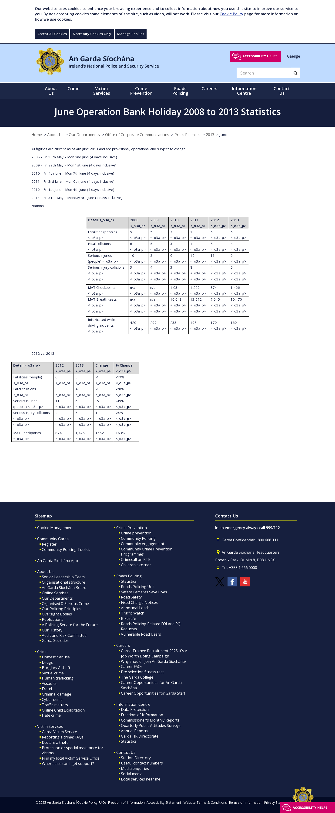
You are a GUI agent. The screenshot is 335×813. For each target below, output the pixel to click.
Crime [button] (73, 88)
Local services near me (140, 779)
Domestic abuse (56, 657)
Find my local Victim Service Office (71, 758)
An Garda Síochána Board (64, 587)
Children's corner (136, 564)
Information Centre (133, 704)
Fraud (47, 688)
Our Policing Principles (61, 608)
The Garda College (137, 677)
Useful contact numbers (142, 763)
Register (49, 544)
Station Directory (136, 757)
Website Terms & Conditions (205, 802)
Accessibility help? (259, 56)
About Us (55, 134)
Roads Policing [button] (180, 91)
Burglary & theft (56, 667)
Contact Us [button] (282, 91)
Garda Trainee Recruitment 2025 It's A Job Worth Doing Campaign (154, 653)
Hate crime (51, 715)
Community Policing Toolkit (66, 549)
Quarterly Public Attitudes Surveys (151, 725)
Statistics (129, 581)
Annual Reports (134, 730)
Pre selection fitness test (142, 671)
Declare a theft (55, 742)
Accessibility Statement (164, 802)
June (224, 134)
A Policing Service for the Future (70, 624)
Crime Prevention (131, 527)
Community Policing (138, 538)
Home (36, 134)
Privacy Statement (277, 802)
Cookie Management (55, 527)
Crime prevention (136, 533)
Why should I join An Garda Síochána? (153, 661)
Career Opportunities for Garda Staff (153, 693)
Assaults (49, 683)
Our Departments (84, 134)
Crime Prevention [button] (141, 91)
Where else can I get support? (68, 763)
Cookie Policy (231, 13)
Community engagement (142, 543)
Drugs (47, 662)
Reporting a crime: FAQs (63, 737)
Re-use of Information (245, 802)
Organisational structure (63, 582)
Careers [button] (209, 88)
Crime (42, 651)
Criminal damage (56, 694)
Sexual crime (53, 673)
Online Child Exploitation (63, 710)
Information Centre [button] (244, 91)
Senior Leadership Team (63, 576)
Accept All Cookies (52, 34)
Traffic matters (55, 704)
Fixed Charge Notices (139, 602)
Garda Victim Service (59, 731)
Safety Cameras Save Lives (144, 592)
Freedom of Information (142, 714)
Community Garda (53, 538)
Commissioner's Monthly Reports (150, 720)
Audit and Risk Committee (64, 635)
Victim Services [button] (101, 91)
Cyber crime (52, 699)
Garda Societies (55, 640)
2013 (210, 134)
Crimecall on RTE (135, 559)
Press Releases (187, 134)
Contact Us (125, 752)
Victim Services (50, 726)
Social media (131, 773)
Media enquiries (135, 768)
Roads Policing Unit (138, 586)
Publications (52, 619)
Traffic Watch (132, 613)
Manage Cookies (130, 34)
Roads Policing (129, 576)
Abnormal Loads (135, 607)
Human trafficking (58, 678)
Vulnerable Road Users (141, 634)
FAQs (102, 802)
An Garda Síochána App (57, 560)
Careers (123, 645)
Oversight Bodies (57, 614)
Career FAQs (132, 666)
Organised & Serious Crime (65, 603)
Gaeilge (293, 56)
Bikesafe (128, 618)
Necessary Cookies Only (92, 34)
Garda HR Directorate (139, 736)
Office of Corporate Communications (137, 134)
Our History (52, 630)
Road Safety (131, 597)
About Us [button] (51, 91)
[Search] (264, 73)
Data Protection (135, 709)
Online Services (55, 592)
